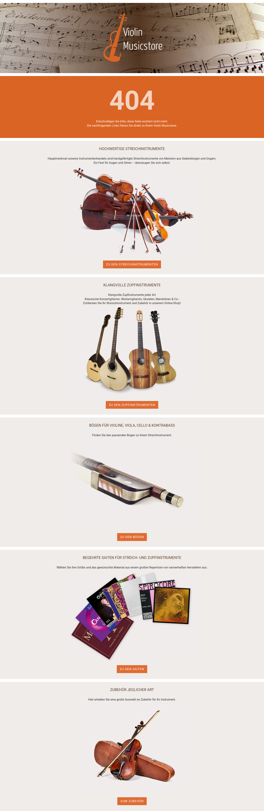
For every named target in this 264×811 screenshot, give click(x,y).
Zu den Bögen (132, 537)
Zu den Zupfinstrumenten (132, 405)
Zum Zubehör (132, 801)
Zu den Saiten (132, 669)
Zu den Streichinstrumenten (132, 264)
